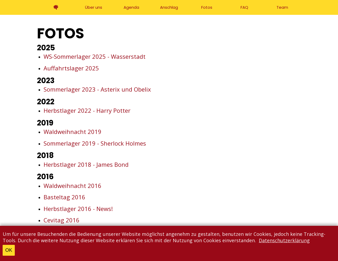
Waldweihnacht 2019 (72, 132)
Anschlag (169, 7)
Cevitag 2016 (61, 220)
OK (8, 250)
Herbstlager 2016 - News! (78, 209)
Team (282, 7)
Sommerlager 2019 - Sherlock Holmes (95, 143)
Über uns (93, 7)
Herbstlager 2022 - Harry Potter (87, 110)
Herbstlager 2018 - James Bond (86, 164)
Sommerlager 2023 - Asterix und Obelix (97, 89)
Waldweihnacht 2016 (72, 186)
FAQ (244, 7)
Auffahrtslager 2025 (71, 68)
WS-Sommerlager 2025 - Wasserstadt (94, 56)
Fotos (206, 7)
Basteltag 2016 (64, 197)
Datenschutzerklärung (284, 240)
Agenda (131, 7)
